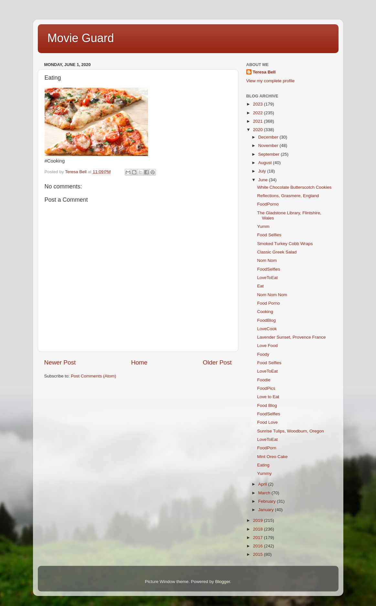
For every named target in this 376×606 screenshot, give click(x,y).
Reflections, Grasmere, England (288, 195)
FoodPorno (268, 204)
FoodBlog (266, 320)
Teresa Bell (264, 72)
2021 (258, 121)
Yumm (263, 226)
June (263, 179)
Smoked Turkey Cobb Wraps (285, 243)
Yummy (264, 473)
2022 (258, 112)
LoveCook (267, 328)
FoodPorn (266, 447)
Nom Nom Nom (272, 294)
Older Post (217, 362)
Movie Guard (81, 38)
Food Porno (268, 303)
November (269, 145)
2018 (258, 529)
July (262, 171)
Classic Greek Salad (276, 252)
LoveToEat (267, 277)
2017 (258, 537)
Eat (260, 286)
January (266, 509)
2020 (258, 129)
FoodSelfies (268, 269)
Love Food (267, 345)
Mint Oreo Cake (272, 456)
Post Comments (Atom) (93, 376)
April (263, 484)
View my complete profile (270, 80)
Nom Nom (267, 260)
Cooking (265, 311)
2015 (258, 554)
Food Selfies (269, 234)
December (269, 137)
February (267, 501)
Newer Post (60, 362)
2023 (258, 104)
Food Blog (267, 405)
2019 (258, 520)
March (265, 492)
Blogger (222, 581)
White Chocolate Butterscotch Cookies (294, 187)
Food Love (267, 422)
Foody (263, 354)
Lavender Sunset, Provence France (291, 337)
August (265, 162)
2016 (258, 546)
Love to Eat (268, 396)
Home (139, 362)
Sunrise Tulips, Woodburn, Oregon (290, 431)
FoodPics (266, 388)
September (269, 154)
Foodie (263, 379)
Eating (263, 465)
